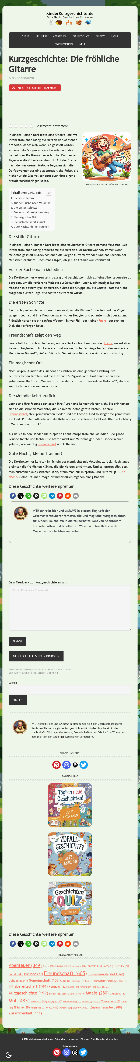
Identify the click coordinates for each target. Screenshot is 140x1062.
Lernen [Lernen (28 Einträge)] (55, 994)
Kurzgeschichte (56, 670)
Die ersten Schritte (25, 208)
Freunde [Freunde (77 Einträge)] (33, 974)
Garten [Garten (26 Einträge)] (103, 975)
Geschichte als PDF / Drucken (36, 657)
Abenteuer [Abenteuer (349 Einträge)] (25, 966)
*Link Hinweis (97, 1040)
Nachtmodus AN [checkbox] (9, 1055)
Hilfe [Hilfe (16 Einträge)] (123, 981)
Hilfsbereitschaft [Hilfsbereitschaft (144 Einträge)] (28, 987)
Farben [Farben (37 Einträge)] (110, 966)
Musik (69, 670)
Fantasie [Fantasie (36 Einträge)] (94, 966)
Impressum (74, 1040)
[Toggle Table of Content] (47, 194)
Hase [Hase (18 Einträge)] (89, 981)
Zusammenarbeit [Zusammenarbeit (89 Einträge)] (106, 1008)
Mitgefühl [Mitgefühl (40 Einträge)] (118, 994)
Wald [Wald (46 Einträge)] (52, 1008)
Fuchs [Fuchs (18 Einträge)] (92, 975)
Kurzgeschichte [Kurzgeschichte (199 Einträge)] (28, 993)
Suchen (13, 683)
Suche (55, 673)
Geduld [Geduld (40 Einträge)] (117, 975)
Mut (49, 673)
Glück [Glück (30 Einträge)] (65, 981)
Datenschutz (61, 1040)
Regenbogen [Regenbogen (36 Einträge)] (52, 1002)
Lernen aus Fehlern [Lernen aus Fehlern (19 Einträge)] (73, 994)
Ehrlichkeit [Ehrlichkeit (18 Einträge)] (61, 966)
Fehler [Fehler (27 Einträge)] (123, 966)
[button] (13, 496)
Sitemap (85, 1040)
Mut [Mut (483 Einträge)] (19, 1001)
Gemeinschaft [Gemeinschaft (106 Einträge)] (44, 981)
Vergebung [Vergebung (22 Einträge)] (38, 1008)
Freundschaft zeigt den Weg (31, 213)
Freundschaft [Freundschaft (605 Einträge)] (65, 974)
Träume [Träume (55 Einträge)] (22, 1008)
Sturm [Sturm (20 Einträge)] (87, 1002)
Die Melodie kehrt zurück (30, 222)
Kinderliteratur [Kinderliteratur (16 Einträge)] (105, 987)
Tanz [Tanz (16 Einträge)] (96, 1002)
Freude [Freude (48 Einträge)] (16, 975)
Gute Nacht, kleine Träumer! (32, 227)
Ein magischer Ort (25, 218)
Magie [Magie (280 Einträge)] (97, 993)
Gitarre (26, 673)
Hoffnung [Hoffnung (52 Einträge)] (58, 987)
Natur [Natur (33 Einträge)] (35, 1002)
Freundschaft (18, 415)
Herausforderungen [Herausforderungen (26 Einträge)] (106, 981)
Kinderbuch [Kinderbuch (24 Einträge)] (88, 987)
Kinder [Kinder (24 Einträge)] (73, 987)
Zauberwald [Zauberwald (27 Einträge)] (81, 1008)
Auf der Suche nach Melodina (32, 203)
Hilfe (33, 673)
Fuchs (102, 321)
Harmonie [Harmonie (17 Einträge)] (78, 981)
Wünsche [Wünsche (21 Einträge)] (65, 1008)
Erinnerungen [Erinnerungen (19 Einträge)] (77, 966)
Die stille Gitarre (24, 199)
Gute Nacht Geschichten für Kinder (70, 19)
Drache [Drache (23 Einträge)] (48, 966)
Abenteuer (25, 670)
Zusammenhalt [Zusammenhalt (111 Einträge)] (25, 1013)
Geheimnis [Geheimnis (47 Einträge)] (18, 981)
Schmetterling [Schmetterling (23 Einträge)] (72, 1002)
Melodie (42, 673)
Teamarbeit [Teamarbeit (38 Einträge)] (110, 1002)
